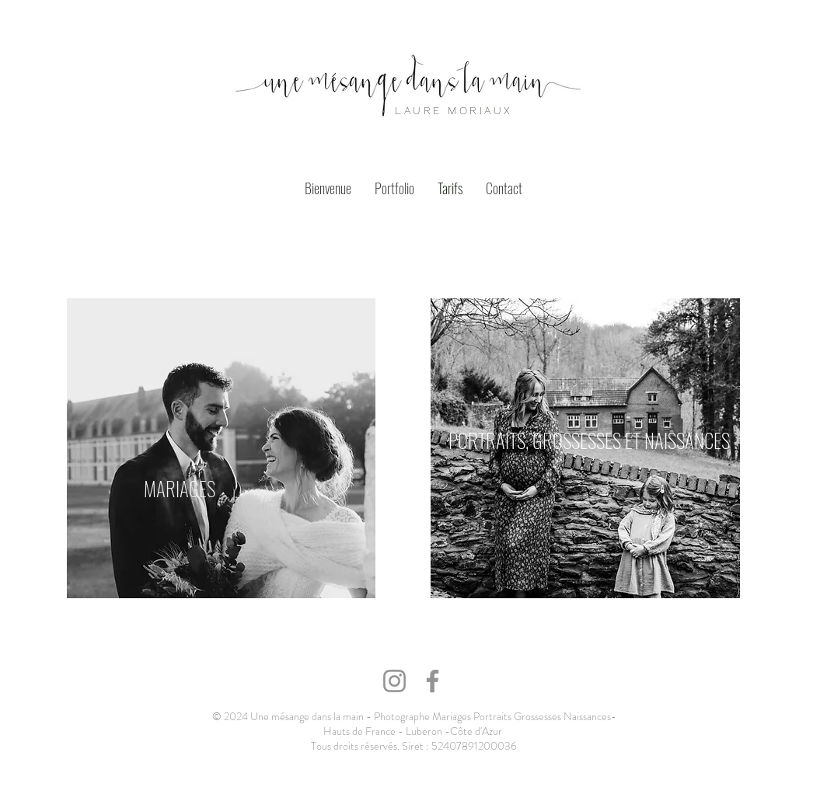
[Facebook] (432, 681)
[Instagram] (394, 681)
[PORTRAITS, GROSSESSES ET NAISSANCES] (590, 439)
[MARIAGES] (179, 488)
